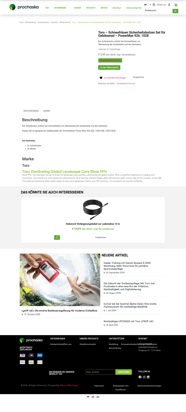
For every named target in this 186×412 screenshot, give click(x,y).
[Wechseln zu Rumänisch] (97, 396)
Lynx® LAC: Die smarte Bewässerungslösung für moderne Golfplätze (59, 310)
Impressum (99, 385)
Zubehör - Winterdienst (60, 22)
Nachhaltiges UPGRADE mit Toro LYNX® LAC (128, 320)
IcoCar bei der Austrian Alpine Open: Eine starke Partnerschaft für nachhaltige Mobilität (130, 305)
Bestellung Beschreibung (115, 346)
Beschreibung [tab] (31, 110)
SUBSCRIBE (123, 371)
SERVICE (104, 8)
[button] (19, 217)
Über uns (67, 344)
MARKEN (77, 8)
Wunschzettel (90, 344)
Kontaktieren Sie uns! (126, 83)
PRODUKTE (90, 8)
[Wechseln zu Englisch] (93, 396)
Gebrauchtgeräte (133, 8)
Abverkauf (117, 8)
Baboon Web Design (69, 385)
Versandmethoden (129, 344)
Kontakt (60, 344)
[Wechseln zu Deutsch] (88, 396)
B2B (47, 8)
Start (22, 22)
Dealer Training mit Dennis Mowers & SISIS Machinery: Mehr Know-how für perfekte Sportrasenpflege (127, 265)
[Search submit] (175, 10)
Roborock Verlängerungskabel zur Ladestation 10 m (93, 223)
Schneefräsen (43, 22)
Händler (53, 344)
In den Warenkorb (109, 67)
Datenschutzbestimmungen (149, 385)
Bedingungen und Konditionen (120, 387)
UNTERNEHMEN (60, 8)
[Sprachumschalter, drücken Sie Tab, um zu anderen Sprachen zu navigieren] (148, 5)
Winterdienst (30, 22)
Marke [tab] (46, 110)
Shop (82, 344)
